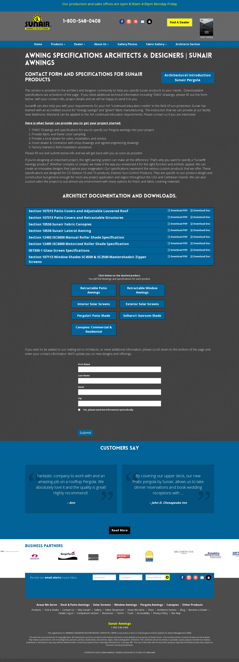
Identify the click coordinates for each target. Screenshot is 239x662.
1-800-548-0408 (82, 21)
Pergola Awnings (151, 604)
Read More (119, 530)
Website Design (123, 652)
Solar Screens (102, 604)
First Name (84, 364)
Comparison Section (88, 613)
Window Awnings (125, 604)
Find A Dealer (179, 22)
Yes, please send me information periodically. (108, 409)
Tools (130, 613)
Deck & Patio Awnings (75, 604)
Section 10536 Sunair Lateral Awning (60, 230)
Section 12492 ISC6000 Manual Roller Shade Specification (76, 237)
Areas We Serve (46, 604)
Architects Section (188, 44)
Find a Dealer (52, 610)
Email (81, 386)
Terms (120, 613)
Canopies (173, 604)
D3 (134, 652)
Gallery (98, 610)
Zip (80, 398)
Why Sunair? (84, 610)
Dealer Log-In (66, 613)
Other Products (192, 604)
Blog (182, 610)
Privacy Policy (160, 613)
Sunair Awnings (107, 652)
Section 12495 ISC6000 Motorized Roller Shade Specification (79, 244)
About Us (101, 44)
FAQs (151, 610)
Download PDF (177, 210)
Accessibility (143, 613)
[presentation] (103, 420)
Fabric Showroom (114, 610)
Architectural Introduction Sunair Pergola (188, 77)
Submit (85, 432)
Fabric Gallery (156, 44)
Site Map (176, 613)
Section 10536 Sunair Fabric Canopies (60, 224)
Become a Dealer (197, 610)
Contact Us (68, 610)
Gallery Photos (127, 44)
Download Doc (200, 210)
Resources (107, 613)
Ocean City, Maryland (145, 652)
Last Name (84, 375)
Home (38, 44)
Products (58, 44)
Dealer (79, 44)
